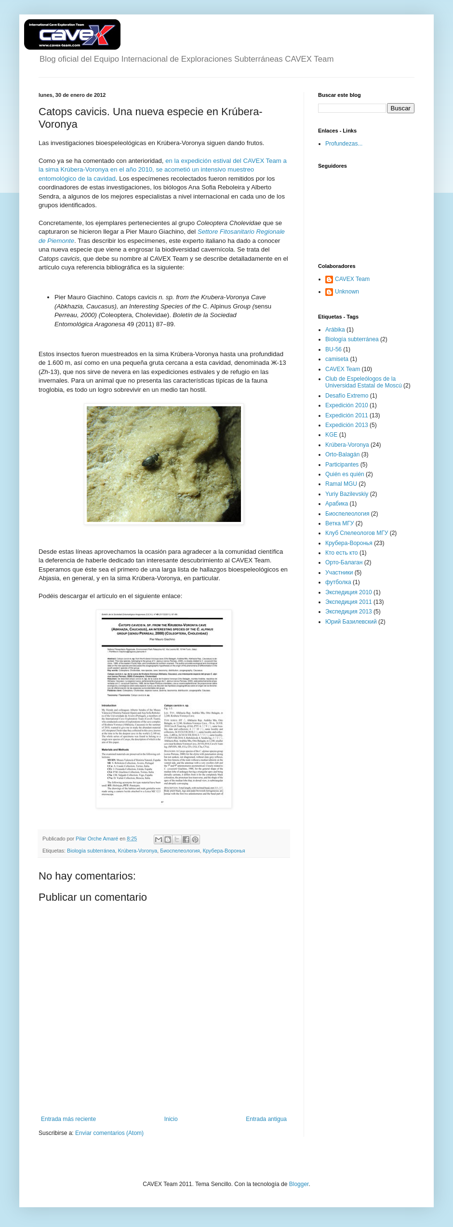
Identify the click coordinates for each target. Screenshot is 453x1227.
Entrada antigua (266, 1119)
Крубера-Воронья (224, 851)
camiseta (336, 359)
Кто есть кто (341, 552)
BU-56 (333, 349)
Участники (339, 572)
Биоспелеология (180, 851)
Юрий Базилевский (351, 621)
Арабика (336, 503)
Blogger (299, 1184)
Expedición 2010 (346, 405)
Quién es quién (344, 474)
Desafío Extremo (346, 395)
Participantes (342, 464)
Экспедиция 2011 (348, 602)
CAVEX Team (352, 279)
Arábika (335, 329)
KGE (331, 434)
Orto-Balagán (342, 454)
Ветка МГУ (339, 523)
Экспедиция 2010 (348, 592)
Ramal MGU (341, 483)
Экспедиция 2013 (348, 611)
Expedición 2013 (346, 425)
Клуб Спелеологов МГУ (356, 533)
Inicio (171, 1119)
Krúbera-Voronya (138, 851)
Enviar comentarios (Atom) (109, 1133)
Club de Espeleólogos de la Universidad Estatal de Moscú (363, 382)
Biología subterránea (91, 851)
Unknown (347, 291)
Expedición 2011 (346, 415)
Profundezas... (343, 143)
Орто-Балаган (343, 562)
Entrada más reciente (68, 1119)
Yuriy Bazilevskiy (346, 494)
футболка (338, 582)
